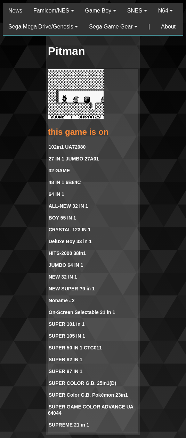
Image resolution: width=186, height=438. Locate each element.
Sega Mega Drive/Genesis (43, 27)
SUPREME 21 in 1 (69, 425)
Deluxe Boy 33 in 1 (70, 241)
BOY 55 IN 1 (62, 218)
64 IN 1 (56, 194)
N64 (165, 11)
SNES (137, 11)
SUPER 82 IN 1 (65, 359)
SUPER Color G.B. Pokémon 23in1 (88, 395)
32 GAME (59, 170)
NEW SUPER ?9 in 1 (72, 288)
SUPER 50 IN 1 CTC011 (75, 347)
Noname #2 (62, 300)
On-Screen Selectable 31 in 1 (82, 312)
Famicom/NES (53, 11)
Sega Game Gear (113, 27)
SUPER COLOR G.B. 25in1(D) (82, 383)
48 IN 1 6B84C (65, 182)
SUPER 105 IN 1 (67, 336)
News (15, 11)
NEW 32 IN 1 (63, 277)
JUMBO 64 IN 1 (66, 265)
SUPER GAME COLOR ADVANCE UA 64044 (91, 410)
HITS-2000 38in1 (67, 253)
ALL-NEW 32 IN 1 (68, 206)
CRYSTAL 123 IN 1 (70, 229)
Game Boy (100, 11)
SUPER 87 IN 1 (65, 371)
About (168, 27)
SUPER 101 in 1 (67, 324)
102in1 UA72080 (67, 147)
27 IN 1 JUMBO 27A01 (74, 159)
